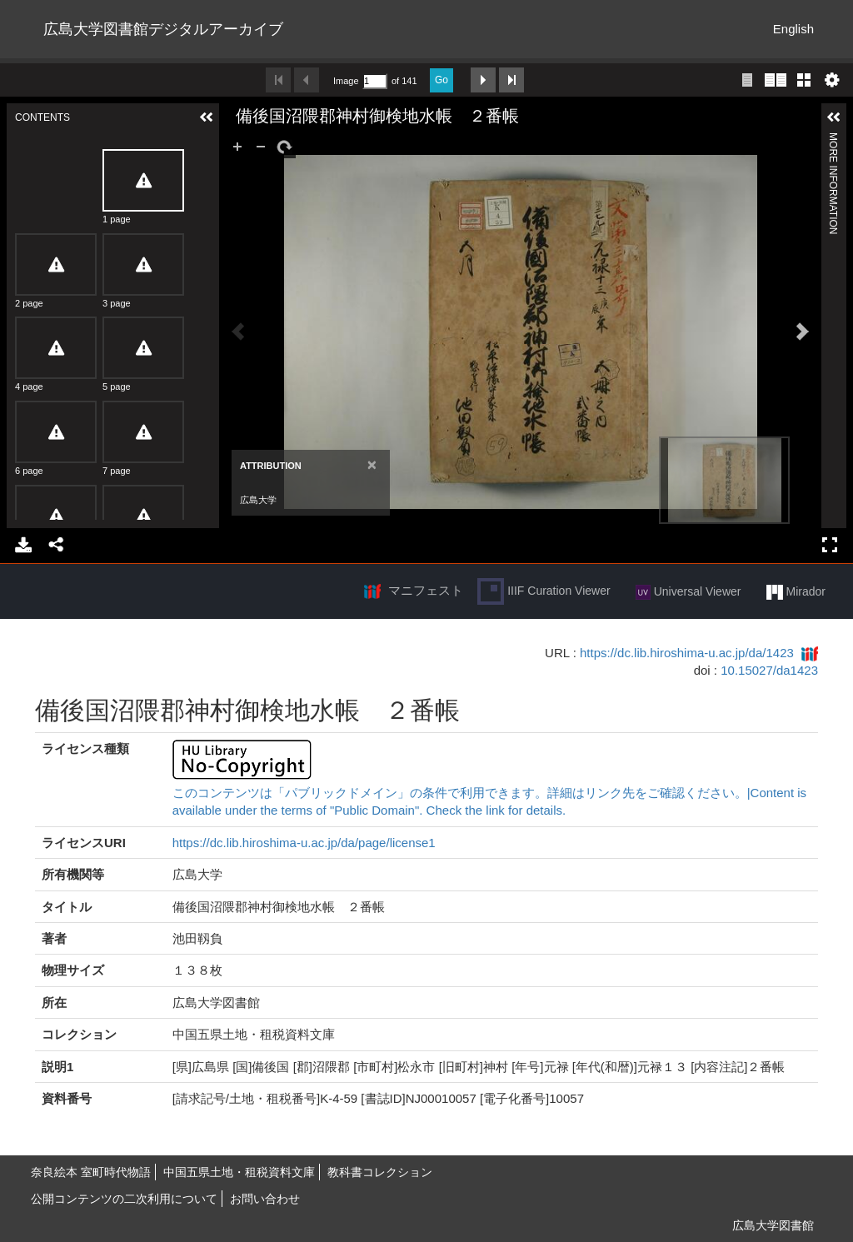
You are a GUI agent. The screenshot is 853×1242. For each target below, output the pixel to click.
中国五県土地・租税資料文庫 (239, 1172)
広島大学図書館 (773, 1225)
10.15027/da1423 (769, 670)
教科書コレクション (379, 1172)
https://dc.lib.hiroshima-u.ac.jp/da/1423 (687, 653)
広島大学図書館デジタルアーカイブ (163, 29)
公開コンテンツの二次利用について (124, 1198)
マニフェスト (425, 590)
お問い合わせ (265, 1198)
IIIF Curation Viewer (543, 591)
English (793, 29)
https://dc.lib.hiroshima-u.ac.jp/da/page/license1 (304, 842)
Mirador (796, 592)
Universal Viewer (688, 592)
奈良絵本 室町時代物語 (91, 1172)
